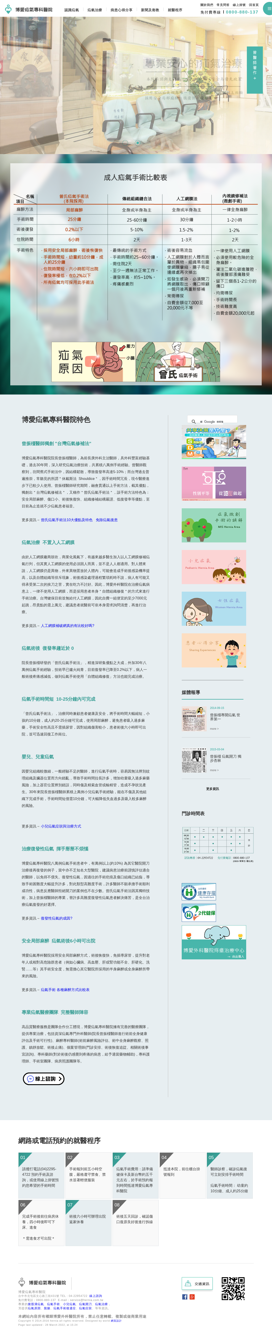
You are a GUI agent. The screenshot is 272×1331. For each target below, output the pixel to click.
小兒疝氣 (69, 1304)
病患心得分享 (122, 10)
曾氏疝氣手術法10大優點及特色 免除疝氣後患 (79, 520)
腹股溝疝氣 (36, 1304)
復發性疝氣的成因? (56, 918)
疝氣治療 (95, 10)
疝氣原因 (34, 1308)
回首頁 (254, 5)
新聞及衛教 (150, 10)
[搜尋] (211, 422)
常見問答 (223, 5)
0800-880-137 (242, 12)
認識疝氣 (71, 10)
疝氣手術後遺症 (64, 1308)
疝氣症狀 (85, 1308)
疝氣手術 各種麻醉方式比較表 (65, 990)
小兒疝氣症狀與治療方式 (61, 826)
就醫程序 (175, 10)
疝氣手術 (53, 1304)
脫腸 (47, 1308)
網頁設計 (116, 1320)
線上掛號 (239, 5)
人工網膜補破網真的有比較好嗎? (68, 626)
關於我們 (206, 5)
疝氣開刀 (85, 1304)
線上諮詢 (95, 1296)
